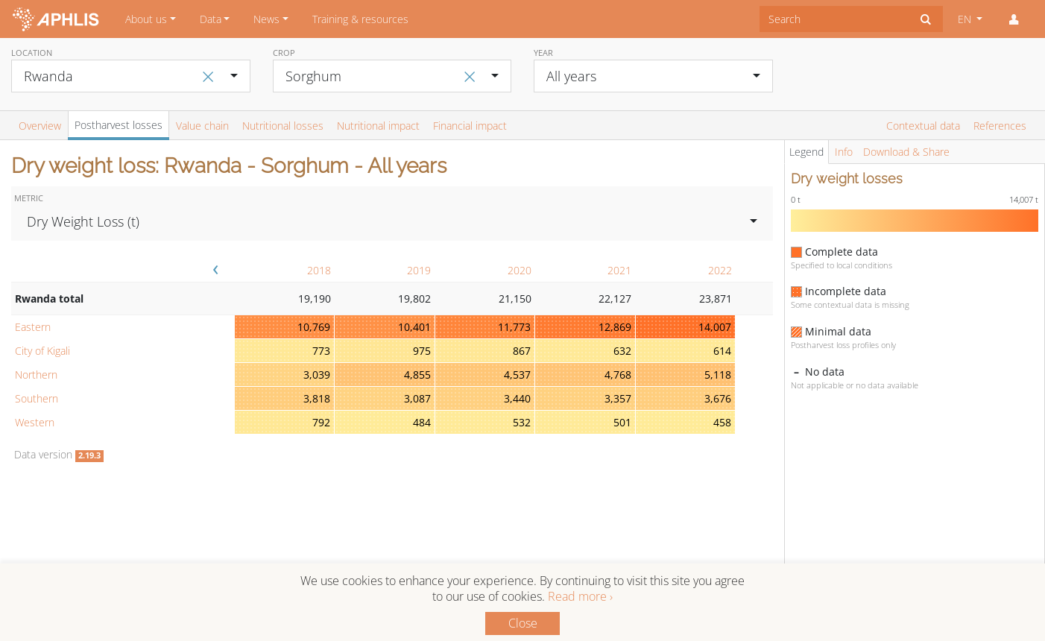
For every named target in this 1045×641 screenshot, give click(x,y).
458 (722, 422)
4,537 (517, 374)
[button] (1013, 19)
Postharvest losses (118, 125)
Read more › (580, 596)
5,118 (717, 374)
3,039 (316, 374)
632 (622, 351)
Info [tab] (844, 152)
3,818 (316, 398)
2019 (419, 270)
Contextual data (923, 126)
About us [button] (146, 19)
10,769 (313, 327)
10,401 (414, 327)
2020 (519, 270)
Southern (36, 398)
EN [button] (966, 19)
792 (321, 422)
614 (722, 351)
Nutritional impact (378, 126)
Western (34, 422)
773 (321, 351)
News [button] (266, 19)
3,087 (417, 398)
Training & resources (360, 19)
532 (522, 422)
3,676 (717, 398)
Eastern (33, 327)
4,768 (617, 374)
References (999, 126)
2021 (619, 270)
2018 (319, 270)
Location (31, 52)
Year (543, 52)
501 (622, 422)
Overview (40, 126)
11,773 (514, 327)
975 (422, 351)
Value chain (202, 126)
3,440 (517, 398)
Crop (284, 52)
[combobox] (834, 19)
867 (522, 351)
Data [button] (210, 19)
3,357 (617, 398)
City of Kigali (42, 351)
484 (422, 422)
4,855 (417, 374)
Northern (36, 374)
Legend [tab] (806, 152)
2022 (720, 270)
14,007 (714, 327)
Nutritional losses (282, 126)
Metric (28, 197)
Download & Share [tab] (906, 152)
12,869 (615, 327)
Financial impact (470, 126)
